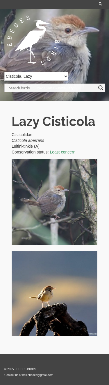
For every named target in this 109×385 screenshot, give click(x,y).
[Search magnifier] (101, 88)
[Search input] (52, 88)
